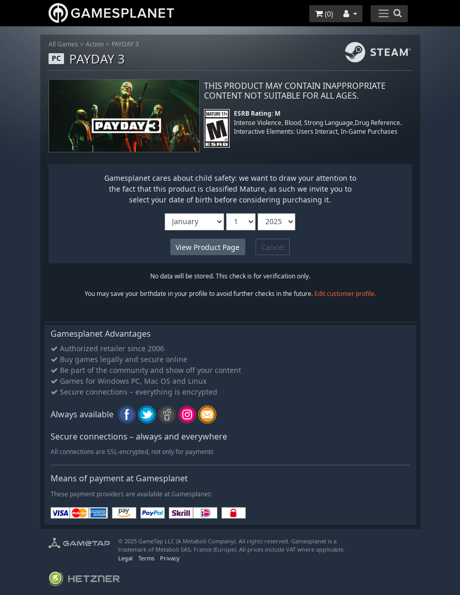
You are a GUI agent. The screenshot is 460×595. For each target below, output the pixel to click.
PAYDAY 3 (125, 44)
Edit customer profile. (345, 294)
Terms (146, 558)
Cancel (272, 247)
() (324, 14)
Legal (125, 558)
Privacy (170, 558)
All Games (63, 44)
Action (95, 44)
